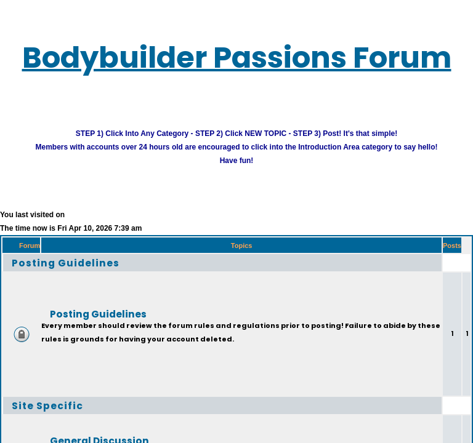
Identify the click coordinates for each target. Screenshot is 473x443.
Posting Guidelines (79, 272)
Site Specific (56, 415)
